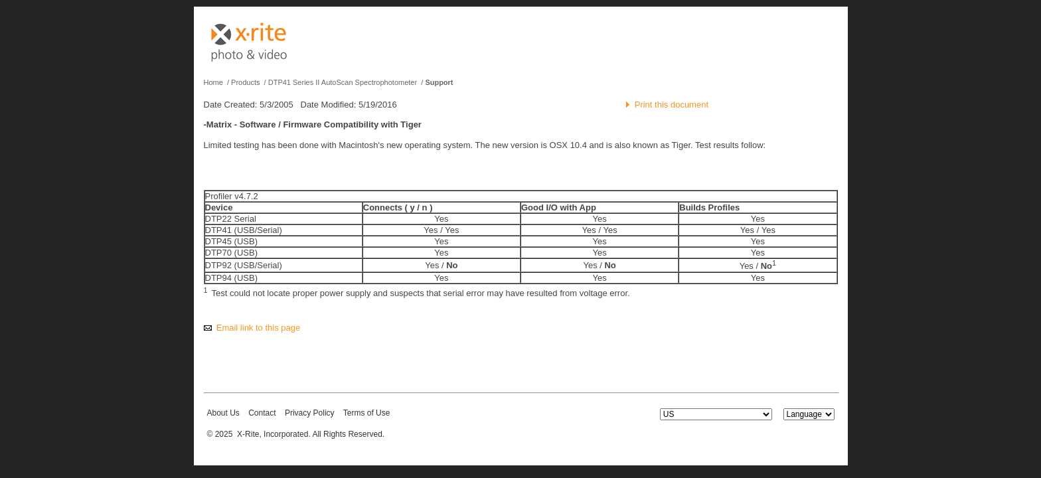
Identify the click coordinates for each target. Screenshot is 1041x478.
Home (213, 82)
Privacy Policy (310, 413)
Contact (262, 413)
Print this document (671, 105)
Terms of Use (366, 413)
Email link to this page (258, 328)
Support (439, 82)
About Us (223, 413)
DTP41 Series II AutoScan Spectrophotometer (342, 82)
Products (245, 82)
